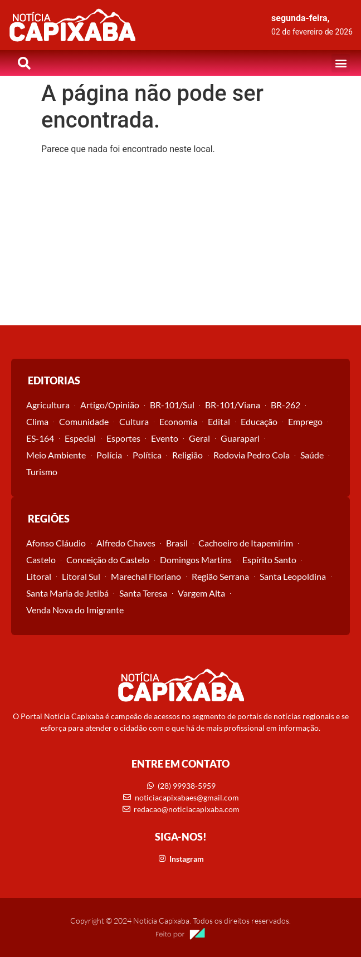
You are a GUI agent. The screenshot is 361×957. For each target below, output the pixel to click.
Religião (187, 455)
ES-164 (40, 438)
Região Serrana (220, 576)
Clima (37, 421)
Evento (164, 438)
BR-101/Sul (172, 404)
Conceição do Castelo (107, 559)
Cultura (134, 421)
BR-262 (285, 404)
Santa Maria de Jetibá (67, 593)
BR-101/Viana (232, 404)
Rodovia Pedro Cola (251, 455)
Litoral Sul (81, 576)
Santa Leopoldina (293, 576)
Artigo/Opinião (109, 404)
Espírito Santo (269, 559)
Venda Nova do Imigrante (75, 609)
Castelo (41, 559)
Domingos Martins (196, 559)
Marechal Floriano (146, 576)
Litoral (38, 576)
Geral (199, 438)
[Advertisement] (180, 242)
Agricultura (48, 404)
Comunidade (84, 421)
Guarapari (240, 438)
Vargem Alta (201, 593)
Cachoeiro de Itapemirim (245, 543)
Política (147, 455)
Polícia (109, 455)
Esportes (123, 438)
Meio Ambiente (56, 455)
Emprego (305, 421)
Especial (80, 438)
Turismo (41, 471)
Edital (219, 421)
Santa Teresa (143, 593)
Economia (178, 421)
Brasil (177, 543)
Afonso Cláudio (56, 543)
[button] (340, 63)
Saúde (312, 455)
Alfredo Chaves (125, 543)
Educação (259, 421)
